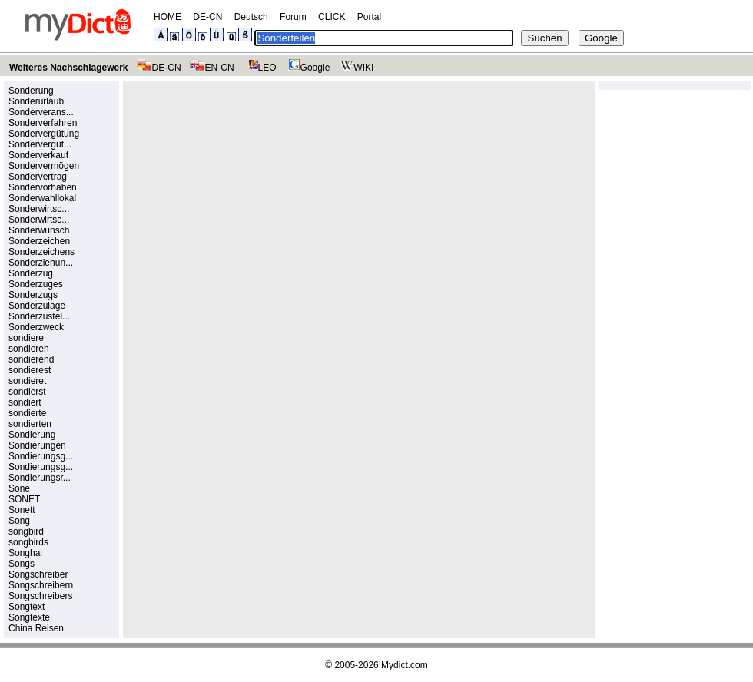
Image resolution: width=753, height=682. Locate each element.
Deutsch (251, 17)
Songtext (26, 606)
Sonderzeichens (41, 252)
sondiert (24, 402)
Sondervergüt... (39, 144)
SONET (24, 499)
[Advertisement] (258, 192)
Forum (293, 17)
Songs (21, 563)
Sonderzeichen (39, 241)
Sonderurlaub (36, 101)
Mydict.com (404, 665)
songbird (26, 531)
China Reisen (36, 628)
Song (19, 520)
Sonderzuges (35, 284)
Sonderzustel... (39, 316)
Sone (19, 488)
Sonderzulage (36, 305)
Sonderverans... (41, 112)
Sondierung (31, 434)
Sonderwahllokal (42, 198)
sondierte (27, 413)
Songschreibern (40, 585)
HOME (167, 17)
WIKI (355, 67)
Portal (369, 17)
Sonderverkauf (38, 155)
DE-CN (207, 17)
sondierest (29, 370)
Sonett (21, 510)
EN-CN (211, 67)
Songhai (25, 553)
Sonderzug (30, 273)
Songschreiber (38, 574)
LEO (259, 67)
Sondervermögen (43, 166)
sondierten (29, 424)
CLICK (331, 17)
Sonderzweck (36, 327)
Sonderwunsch (38, 230)
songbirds (28, 542)
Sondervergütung (43, 133)
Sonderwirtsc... (38, 209)
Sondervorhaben (42, 187)
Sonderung (31, 90)
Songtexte (29, 617)
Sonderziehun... (40, 262)
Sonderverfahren (42, 123)
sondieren (28, 348)
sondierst (27, 391)
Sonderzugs (33, 295)
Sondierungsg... (40, 456)
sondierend (31, 359)
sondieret (27, 381)
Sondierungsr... (39, 477)
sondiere (26, 338)
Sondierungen (37, 445)
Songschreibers (40, 596)
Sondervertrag (37, 176)
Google (307, 67)
